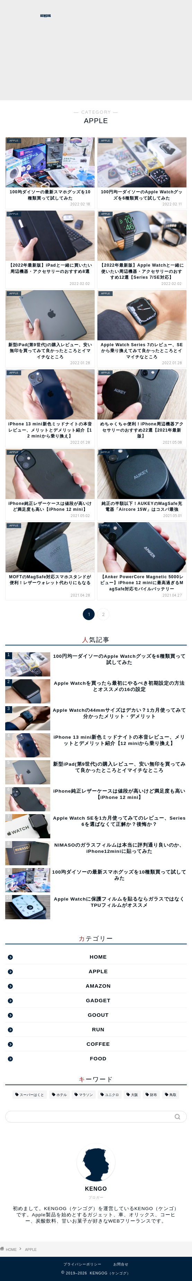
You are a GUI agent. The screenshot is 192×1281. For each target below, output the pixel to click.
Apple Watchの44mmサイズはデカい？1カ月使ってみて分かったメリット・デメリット (119, 713)
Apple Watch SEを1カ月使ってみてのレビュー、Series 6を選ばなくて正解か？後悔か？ (119, 821)
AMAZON (98, 986)
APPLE (98, 971)
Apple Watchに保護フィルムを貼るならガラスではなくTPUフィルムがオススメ (119, 902)
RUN (98, 1029)
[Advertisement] (141, 50)
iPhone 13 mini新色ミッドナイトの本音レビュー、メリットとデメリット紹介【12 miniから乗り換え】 (119, 740)
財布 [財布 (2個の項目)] (153, 1095)
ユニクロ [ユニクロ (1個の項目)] (112, 1095)
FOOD (98, 1058)
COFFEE (98, 1044)
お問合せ (121, 1264)
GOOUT (98, 1015)
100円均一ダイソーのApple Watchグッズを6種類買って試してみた (119, 659)
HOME (98, 957)
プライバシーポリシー (82, 1264)
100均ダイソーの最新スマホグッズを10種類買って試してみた (119, 875)
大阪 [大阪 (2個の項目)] (134, 1095)
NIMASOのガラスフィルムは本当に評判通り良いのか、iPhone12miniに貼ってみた (119, 848)
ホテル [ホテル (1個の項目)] (61, 1095)
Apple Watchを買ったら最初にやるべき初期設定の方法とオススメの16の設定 (119, 686)
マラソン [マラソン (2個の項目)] (86, 1095)
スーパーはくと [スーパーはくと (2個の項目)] (32, 1095)
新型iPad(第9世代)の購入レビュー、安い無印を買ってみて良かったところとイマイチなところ (119, 767)
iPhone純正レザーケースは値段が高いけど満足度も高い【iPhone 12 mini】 (119, 794)
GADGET (98, 1000)
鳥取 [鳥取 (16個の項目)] (172, 1095)
